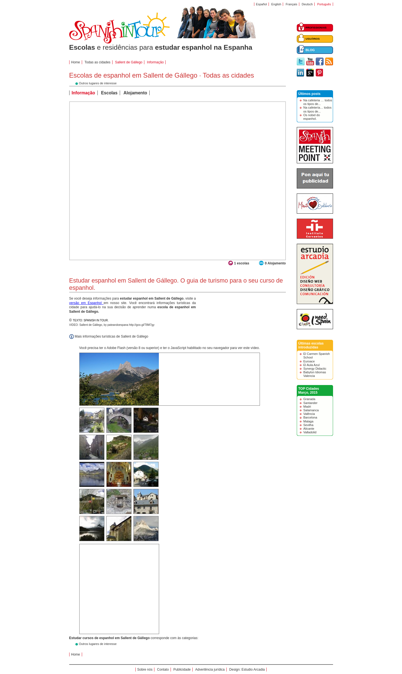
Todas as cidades (98, 62)
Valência (309, 413)
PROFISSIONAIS (316, 27)
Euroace (309, 361)
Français (291, 4)
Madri (307, 406)
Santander (310, 403)
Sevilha (308, 425)
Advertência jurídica (209, 669)
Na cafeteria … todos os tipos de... (317, 102)
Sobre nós (145, 669)
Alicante (308, 428)
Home (75, 62)
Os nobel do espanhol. (311, 116)
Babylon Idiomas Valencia (314, 374)
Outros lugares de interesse (98, 644)
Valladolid (310, 432)
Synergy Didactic (315, 368)
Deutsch (307, 4)
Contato (163, 669)
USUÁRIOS (313, 38)
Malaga (308, 421)
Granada (309, 399)
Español (261, 4)
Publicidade (182, 669)
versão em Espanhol (86, 303)
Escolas (109, 92)
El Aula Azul (311, 365)
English (276, 4)
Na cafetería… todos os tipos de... (317, 109)
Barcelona (310, 417)
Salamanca (311, 410)
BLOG (310, 50)
